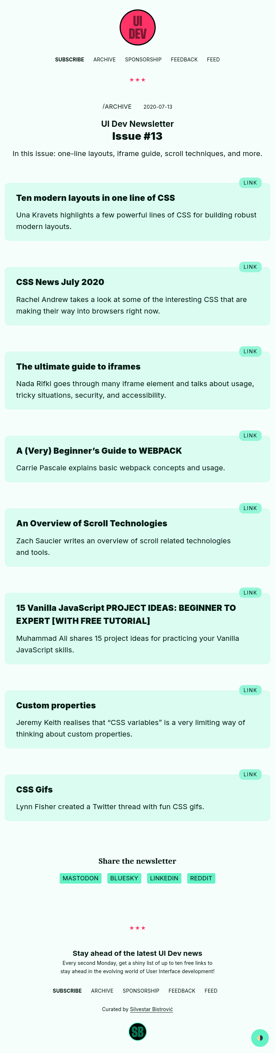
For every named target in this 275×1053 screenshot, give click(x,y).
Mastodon (80, 878)
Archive (104, 59)
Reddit (201, 878)
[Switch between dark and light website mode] (260, 1038)
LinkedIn (164, 878)
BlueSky (124, 878)
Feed (213, 59)
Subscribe (69, 59)
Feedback (184, 59)
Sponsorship (143, 59)
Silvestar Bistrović (151, 1009)
